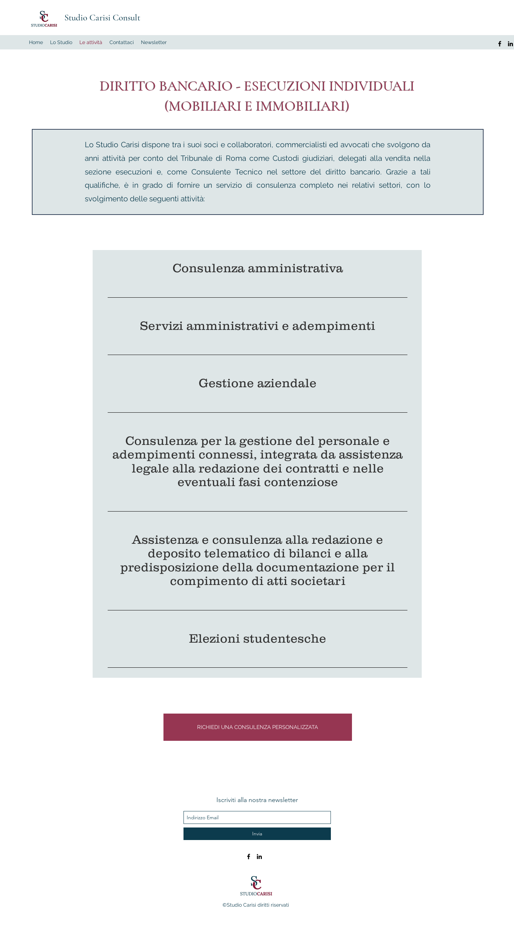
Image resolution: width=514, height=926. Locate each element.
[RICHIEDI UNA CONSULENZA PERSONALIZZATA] (257, 727)
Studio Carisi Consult (102, 17)
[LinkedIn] (510, 43)
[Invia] (257, 833)
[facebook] (499, 43)
